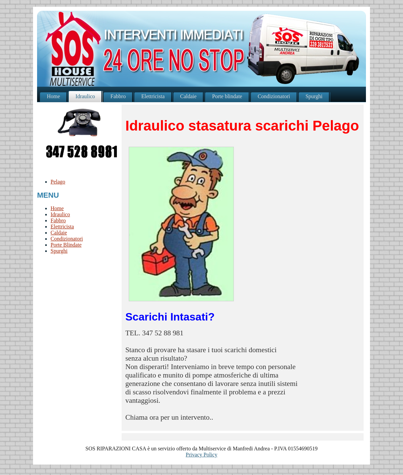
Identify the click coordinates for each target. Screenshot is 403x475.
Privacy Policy (201, 454)
